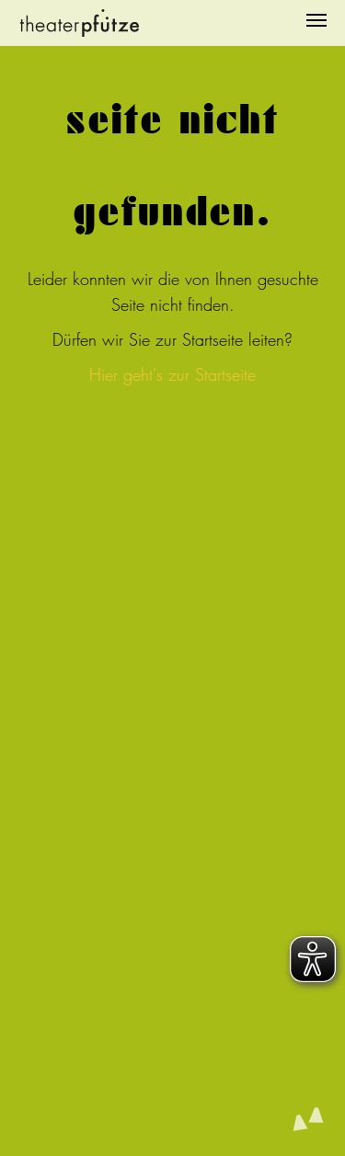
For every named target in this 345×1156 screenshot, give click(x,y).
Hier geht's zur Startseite (172, 374)
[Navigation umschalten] (316, 20)
